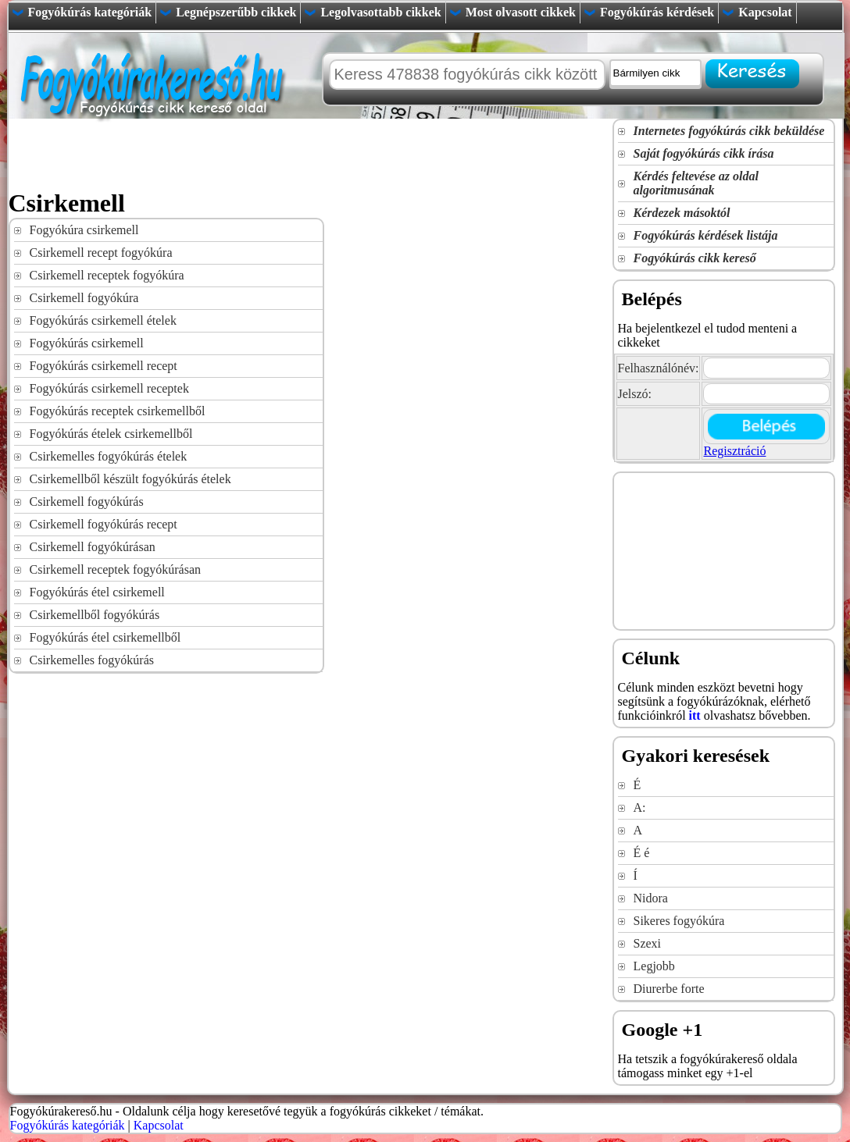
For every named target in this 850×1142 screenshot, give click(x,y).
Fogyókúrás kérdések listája (706, 235)
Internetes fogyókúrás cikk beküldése (729, 130)
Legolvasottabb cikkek (380, 12)
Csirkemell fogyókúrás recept (103, 524)
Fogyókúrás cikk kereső (695, 258)
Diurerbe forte (669, 988)
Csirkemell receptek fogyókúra (107, 275)
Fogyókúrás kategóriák (90, 12)
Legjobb (654, 966)
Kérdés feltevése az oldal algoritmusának (696, 183)
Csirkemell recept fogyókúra (101, 252)
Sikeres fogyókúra (679, 920)
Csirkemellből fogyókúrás (95, 614)
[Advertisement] (293, 154)
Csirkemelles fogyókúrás (92, 660)
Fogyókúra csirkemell (84, 230)
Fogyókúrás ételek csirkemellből (111, 433)
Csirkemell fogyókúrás (87, 501)
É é (642, 852)
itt (695, 715)
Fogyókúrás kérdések (657, 12)
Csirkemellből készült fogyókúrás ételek (130, 479)
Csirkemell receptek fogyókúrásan (115, 569)
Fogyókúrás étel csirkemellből (105, 637)
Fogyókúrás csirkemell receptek (109, 388)
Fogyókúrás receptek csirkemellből (117, 411)
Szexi (648, 943)
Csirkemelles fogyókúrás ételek (109, 456)
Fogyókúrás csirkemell (87, 343)
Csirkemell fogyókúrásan (92, 546)
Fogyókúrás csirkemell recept (103, 365)
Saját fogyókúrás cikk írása (704, 153)
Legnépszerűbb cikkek (236, 12)
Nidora (651, 898)
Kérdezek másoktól (682, 212)
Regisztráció (734, 450)
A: (640, 807)
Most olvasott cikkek (521, 12)
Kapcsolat (764, 12)
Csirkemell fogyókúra (84, 297)
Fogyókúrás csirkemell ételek (103, 320)
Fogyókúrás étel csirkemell (97, 592)
